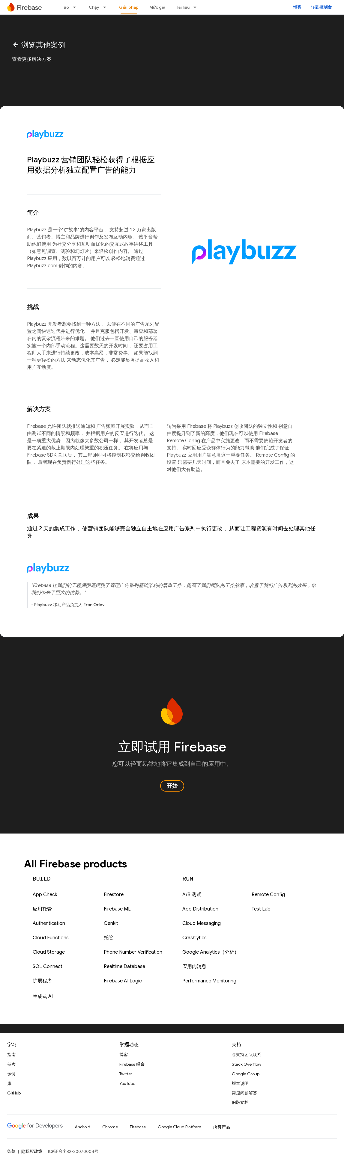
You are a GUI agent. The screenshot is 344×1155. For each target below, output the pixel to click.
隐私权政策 (31, 1151)
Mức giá (157, 7)
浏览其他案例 (38, 44)
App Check (45, 895)
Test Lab (261, 909)
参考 (11, 1064)
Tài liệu (183, 7)
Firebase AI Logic (123, 981)
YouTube (127, 1083)
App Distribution (200, 909)
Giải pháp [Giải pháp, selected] (129, 7)
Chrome (110, 1127)
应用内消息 (194, 967)
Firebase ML (117, 909)
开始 (172, 786)
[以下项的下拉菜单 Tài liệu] (197, 7)
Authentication (49, 923)
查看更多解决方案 (32, 59)
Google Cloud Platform (179, 1127)
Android (82, 1127)
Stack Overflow (246, 1064)
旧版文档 (240, 1102)
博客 (297, 7)
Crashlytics (194, 938)
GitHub (14, 1093)
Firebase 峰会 (132, 1064)
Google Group (245, 1074)
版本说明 (240, 1083)
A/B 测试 (191, 895)
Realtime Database (124, 967)
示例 (11, 1074)
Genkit (111, 923)
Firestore (114, 895)
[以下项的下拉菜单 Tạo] (76, 7)
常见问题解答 (244, 1093)
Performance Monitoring (209, 981)
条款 (11, 1151)
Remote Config (268, 895)
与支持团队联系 (246, 1054)
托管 (108, 938)
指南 (11, 1054)
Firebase (138, 1127)
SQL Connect (47, 967)
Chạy (94, 7)
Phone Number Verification (133, 952)
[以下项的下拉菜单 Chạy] (106, 7)
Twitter (125, 1074)
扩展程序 (42, 981)
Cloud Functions (51, 938)
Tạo (65, 7)
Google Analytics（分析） (210, 952)
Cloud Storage (49, 952)
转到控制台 (321, 7)
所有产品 (221, 1127)
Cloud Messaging (201, 923)
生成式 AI (43, 997)
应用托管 (42, 909)
